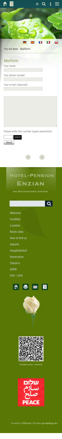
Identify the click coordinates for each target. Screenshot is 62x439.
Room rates (16, 237)
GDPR (13, 275)
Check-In (15, 269)
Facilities (15, 225)
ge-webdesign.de (49, 429)
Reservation (17, 262)
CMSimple (26, 429)
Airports (14, 250)
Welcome (15, 219)
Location (15, 231)
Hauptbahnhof (18, 256)
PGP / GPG (16, 281)
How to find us (18, 244)
